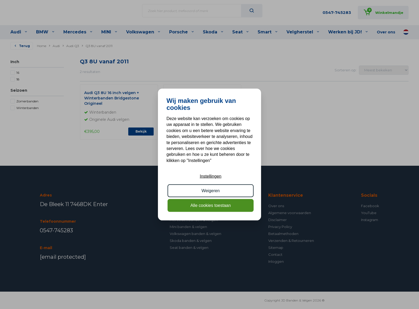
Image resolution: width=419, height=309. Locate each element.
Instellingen (211, 176)
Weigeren (210, 190)
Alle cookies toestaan (210, 205)
